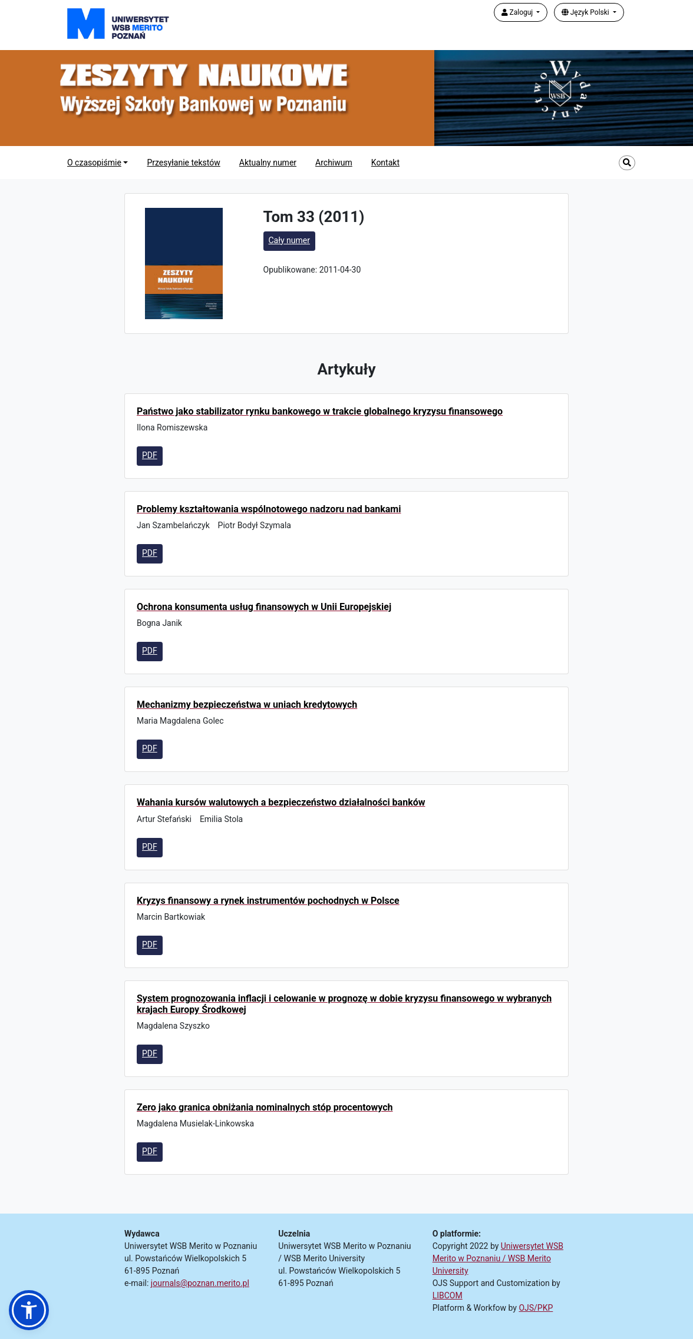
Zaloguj (518, 12)
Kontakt (385, 162)
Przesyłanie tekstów (183, 162)
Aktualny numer (267, 162)
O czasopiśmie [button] (94, 162)
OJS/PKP (536, 1308)
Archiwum (333, 162)
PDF (149, 455)
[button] (29, 1310)
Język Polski (586, 12)
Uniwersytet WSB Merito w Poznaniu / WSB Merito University (498, 1258)
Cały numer (290, 240)
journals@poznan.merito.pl (200, 1283)
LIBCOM (448, 1295)
